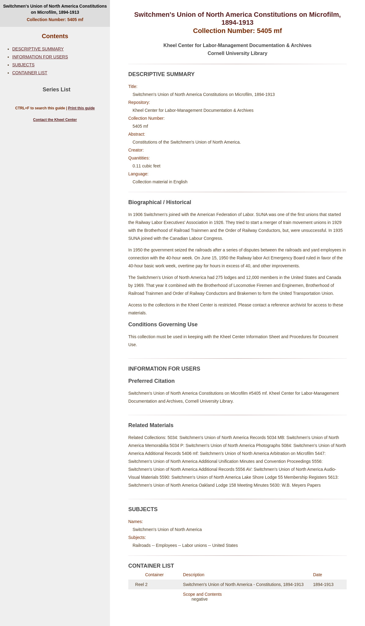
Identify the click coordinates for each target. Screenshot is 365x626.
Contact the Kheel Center (55, 120)
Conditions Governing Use (163, 324)
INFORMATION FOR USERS (40, 56)
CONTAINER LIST (29, 72)
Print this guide (81, 108)
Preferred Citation (151, 381)
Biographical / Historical (159, 202)
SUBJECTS (23, 64)
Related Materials (150, 425)
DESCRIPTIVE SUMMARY (38, 48)
